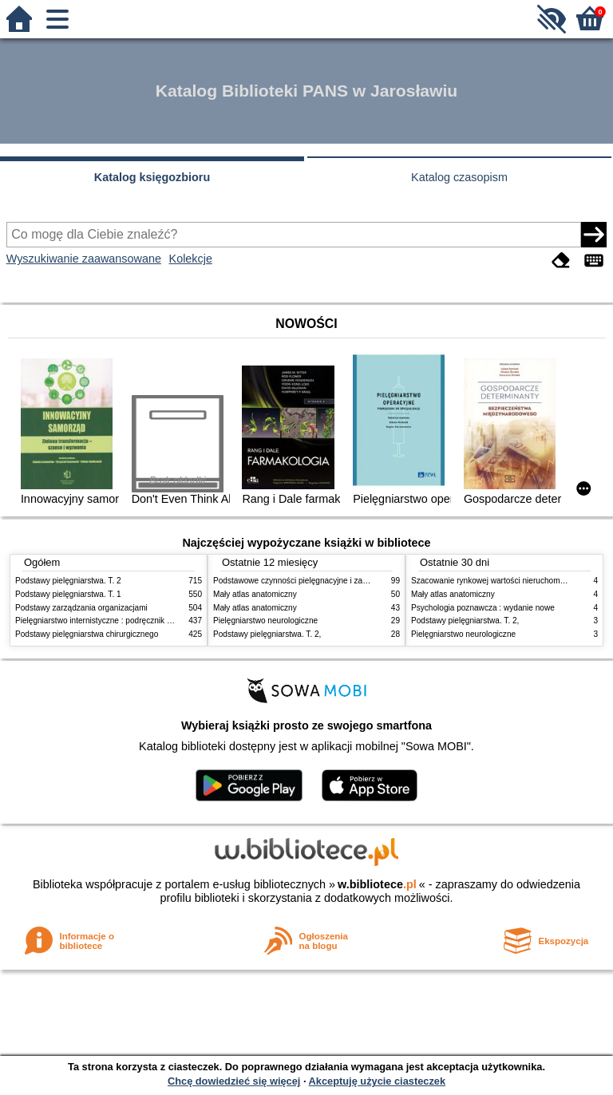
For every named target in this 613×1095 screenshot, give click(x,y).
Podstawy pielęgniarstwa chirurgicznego (86, 634)
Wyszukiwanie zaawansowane (83, 258)
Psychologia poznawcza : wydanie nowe (483, 607)
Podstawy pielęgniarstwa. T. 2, (267, 634)
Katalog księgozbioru (152, 177)
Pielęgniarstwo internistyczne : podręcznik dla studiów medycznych (134, 620)
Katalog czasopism (459, 177)
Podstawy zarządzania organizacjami (81, 607)
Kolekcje (190, 258)
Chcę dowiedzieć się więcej (234, 1081)
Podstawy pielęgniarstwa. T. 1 (68, 594)
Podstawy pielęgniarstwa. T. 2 (68, 580)
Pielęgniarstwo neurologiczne (265, 620)
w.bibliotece (377, 884)
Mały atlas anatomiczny (255, 594)
